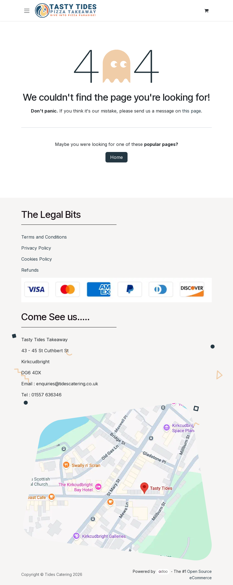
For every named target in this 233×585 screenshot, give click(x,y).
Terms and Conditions (44, 237)
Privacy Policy (36, 248)
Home (116, 157)
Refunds (30, 270)
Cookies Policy (36, 259)
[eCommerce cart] (206, 10)
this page (191, 111)
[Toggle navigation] (26, 10)
